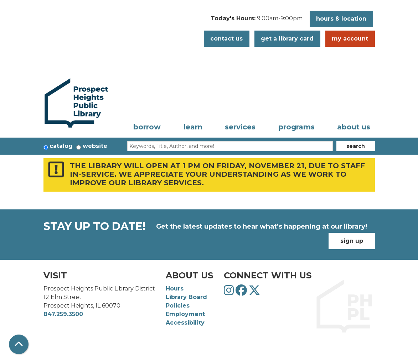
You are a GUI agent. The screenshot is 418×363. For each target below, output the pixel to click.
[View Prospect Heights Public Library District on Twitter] (254, 292)
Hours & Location (341, 18)
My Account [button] (350, 38)
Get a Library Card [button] (287, 38)
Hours (175, 288)
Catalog (61, 146)
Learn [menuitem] (193, 127)
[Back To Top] (19, 344)
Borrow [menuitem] (147, 127)
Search (355, 146)
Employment (185, 314)
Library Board (186, 297)
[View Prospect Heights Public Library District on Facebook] (242, 292)
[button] (256, 21)
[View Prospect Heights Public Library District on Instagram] (230, 292)
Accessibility (185, 322)
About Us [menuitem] (353, 127)
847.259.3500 (63, 314)
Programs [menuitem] (296, 127)
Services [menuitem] (240, 127)
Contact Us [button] (226, 38)
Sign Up (351, 240)
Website (95, 146)
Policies (178, 305)
